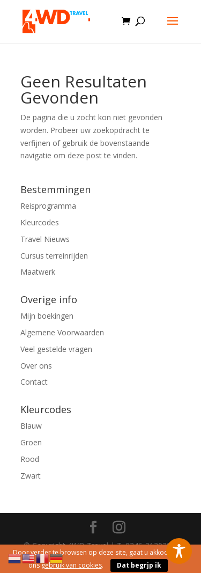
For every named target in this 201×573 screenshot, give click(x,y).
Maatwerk (37, 272)
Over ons (36, 366)
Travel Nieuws (45, 239)
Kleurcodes (39, 222)
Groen (31, 442)
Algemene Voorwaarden (62, 332)
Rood (29, 459)
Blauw (31, 426)
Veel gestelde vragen (56, 349)
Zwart (30, 476)
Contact (34, 382)
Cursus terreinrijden (54, 256)
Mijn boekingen (46, 316)
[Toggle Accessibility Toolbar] (179, 551)
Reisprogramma (48, 206)
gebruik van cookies (71, 565)
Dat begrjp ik (139, 565)
